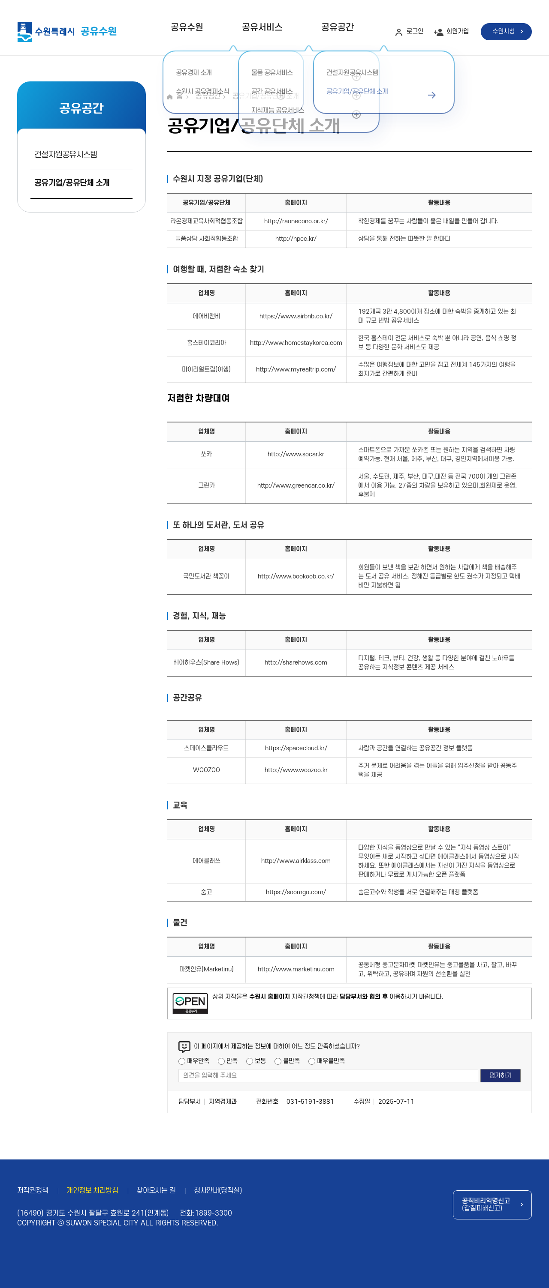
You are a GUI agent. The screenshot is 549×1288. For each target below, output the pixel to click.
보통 (260, 1061)
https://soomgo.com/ (296, 892)
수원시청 (503, 31)
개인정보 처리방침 (92, 1191)
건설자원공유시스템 (65, 154)
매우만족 (198, 1061)
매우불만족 (331, 1061)
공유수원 (187, 28)
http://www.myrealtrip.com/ (296, 369)
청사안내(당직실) (218, 1191)
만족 (232, 1061)
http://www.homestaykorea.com (296, 343)
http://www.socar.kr (296, 454)
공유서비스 (262, 28)
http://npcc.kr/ (296, 239)
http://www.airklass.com (296, 861)
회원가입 (457, 31)
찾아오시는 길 (155, 1191)
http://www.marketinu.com (296, 969)
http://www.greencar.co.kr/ (296, 485)
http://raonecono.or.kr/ (296, 221)
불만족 (291, 1061)
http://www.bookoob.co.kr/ (296, 576)
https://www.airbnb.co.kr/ (295, 316)
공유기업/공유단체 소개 (71, 183)
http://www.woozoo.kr (296, 770)
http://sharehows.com (296, 662)
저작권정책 (32, 1191)
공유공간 (337, 28)
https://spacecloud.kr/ (296, 748)
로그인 (415, 31)
